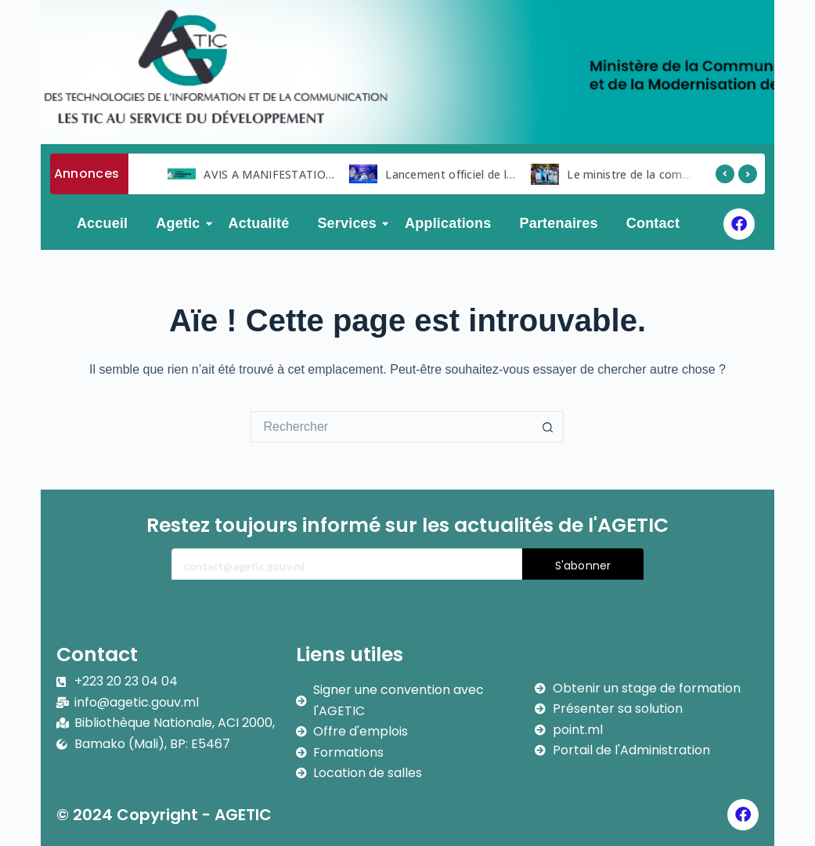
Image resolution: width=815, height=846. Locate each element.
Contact (653, 223)
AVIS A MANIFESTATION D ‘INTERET (301, 174)
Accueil (102, 223)
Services (350, 223)
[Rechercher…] (391, 427)
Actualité (259, 223)
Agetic (181, 223)
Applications (448, 223)
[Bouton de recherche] (548, 427)
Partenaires (558, 223)
